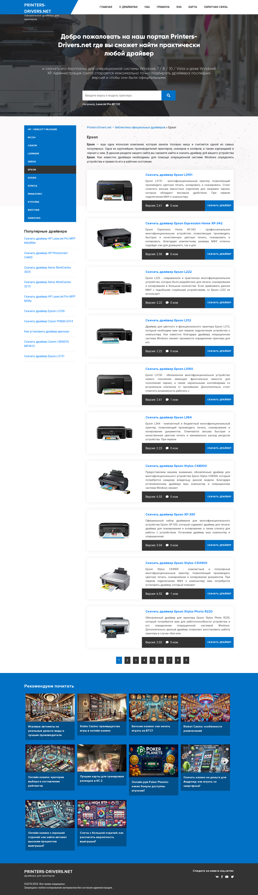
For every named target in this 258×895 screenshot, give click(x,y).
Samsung (34, 217)
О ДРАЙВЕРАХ (128, 7)
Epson (32, 169)
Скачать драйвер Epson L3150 (169, 369)
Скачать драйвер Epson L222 (168, 272)
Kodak (32, 177)
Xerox (32, 161)
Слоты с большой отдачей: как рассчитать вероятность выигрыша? (101, 837)
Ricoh (31, 137)
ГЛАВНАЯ (106, 7)
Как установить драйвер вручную (46, 331)
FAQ (147, 7)
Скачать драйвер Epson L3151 (44, 356)
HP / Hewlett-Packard (42, 129)
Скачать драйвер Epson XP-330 (170, 514)
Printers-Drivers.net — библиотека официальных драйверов (126, 127)
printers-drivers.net (47, 12)
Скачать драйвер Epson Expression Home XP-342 (184, 223)
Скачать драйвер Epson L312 (168, 320)
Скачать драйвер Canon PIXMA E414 (48, 321)
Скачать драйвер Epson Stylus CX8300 (176, 466)
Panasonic (35, 193)
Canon (32, 145)
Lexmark (33, 153)
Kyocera (33, 201)
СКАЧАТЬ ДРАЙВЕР (219, 205)
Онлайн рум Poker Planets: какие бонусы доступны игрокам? (150, 786)
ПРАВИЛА (163, 7)
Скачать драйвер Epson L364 (168, 417)
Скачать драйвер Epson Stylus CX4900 (176, 563)
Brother (33, 209)
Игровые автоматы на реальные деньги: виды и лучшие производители (46, 731)
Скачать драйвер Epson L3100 (44, 311)
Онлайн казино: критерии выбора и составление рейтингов (46, 781)
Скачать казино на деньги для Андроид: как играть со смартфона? (204, 781)
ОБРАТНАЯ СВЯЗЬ (216, 7)
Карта (192, 7)
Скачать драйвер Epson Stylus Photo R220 (179, 611)
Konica (32, 185)
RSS (178, 7)
